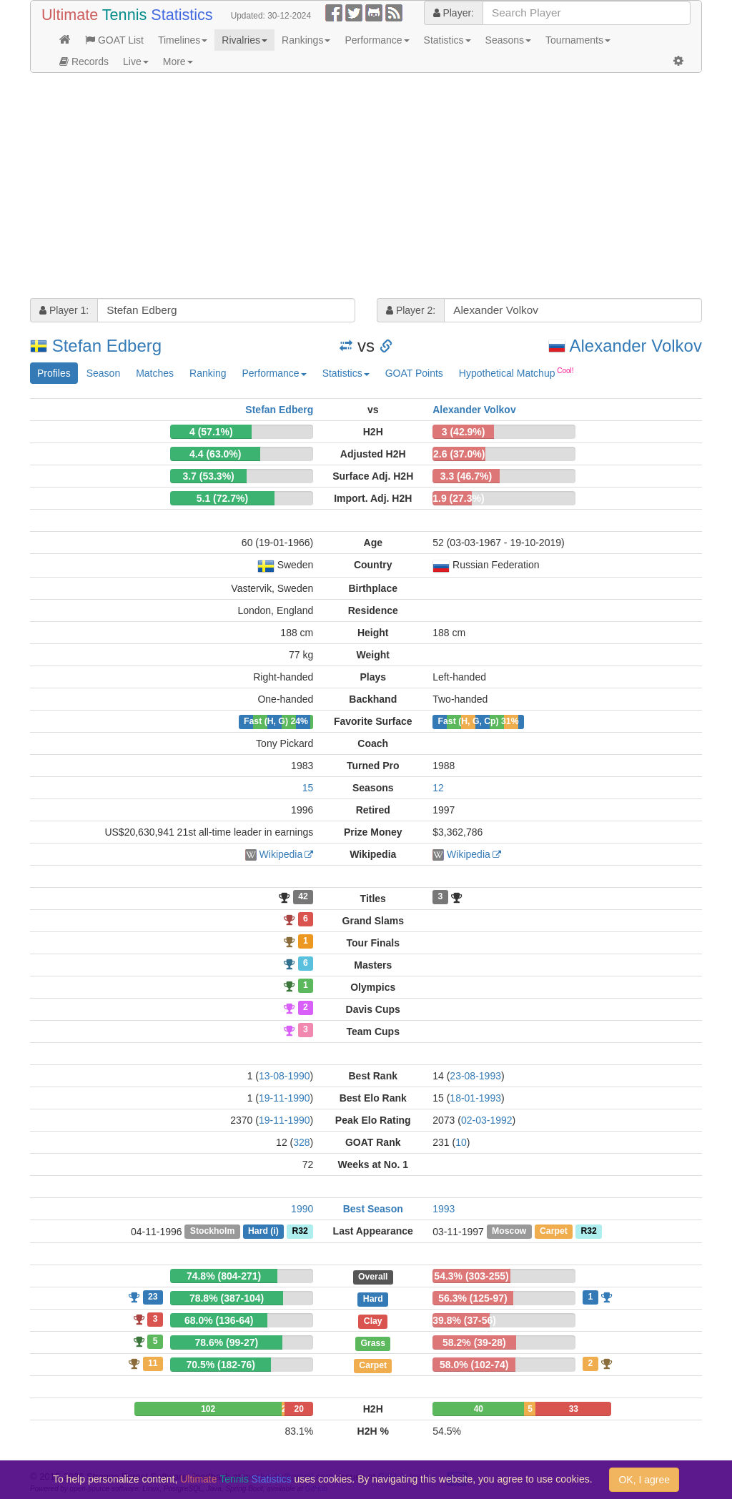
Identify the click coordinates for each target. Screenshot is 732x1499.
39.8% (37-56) (464, 1320)
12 (438, 787)
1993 (443, 1208)
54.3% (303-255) (471, 1276)
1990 (302, 1208)
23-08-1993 (475, 1076)
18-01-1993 (475, 1098)
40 (478, 1409)
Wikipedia (281, 854)
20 (298, 1409)
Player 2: (410, 310)
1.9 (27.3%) (458, 498)
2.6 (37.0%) (459, 454)
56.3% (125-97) (473, 1298)
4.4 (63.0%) (215, 454)
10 (461, 1142)
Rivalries (244, 40)
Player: (453, 13)
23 (153, 1297)
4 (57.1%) (211, 431)
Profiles (54, 373)
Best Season (373, 1208)
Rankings (306, 40)
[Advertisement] (366, 187)
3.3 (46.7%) (466, 476)
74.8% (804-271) (224, 1276)
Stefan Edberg (107, 345)
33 (573, 1409)
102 (208, 1409)
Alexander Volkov (636, 345)
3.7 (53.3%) (208, 476)
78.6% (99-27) (227, 1342)
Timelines (182, 40)
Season (103, 373)
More (178, 61)
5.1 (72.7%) (222, 498)
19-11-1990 (284, 1098)
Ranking (207, 373)
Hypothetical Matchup (516, 372)
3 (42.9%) (463, 431)
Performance (377, 40)
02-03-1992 (487, 1120)
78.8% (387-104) (226, 1298)
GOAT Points (414, 373)
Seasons (508, 40)
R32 (299, 1232)
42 (303, 897)
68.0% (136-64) (219, 1320)
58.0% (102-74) (474, 1364)
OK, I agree (644, 1479)
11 (153, 1363)
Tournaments (577, 40)
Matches (155, 373)
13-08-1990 (284, 1076)
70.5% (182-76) (221, 1364)
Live (136, 61)
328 (301, 1142)
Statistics (447, 40)
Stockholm (212, 1232)
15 (308, 787)
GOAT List (114, 40)
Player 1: (64, 310)
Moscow (509, 1232)
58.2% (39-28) (474, 1342)
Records (84, 61)
